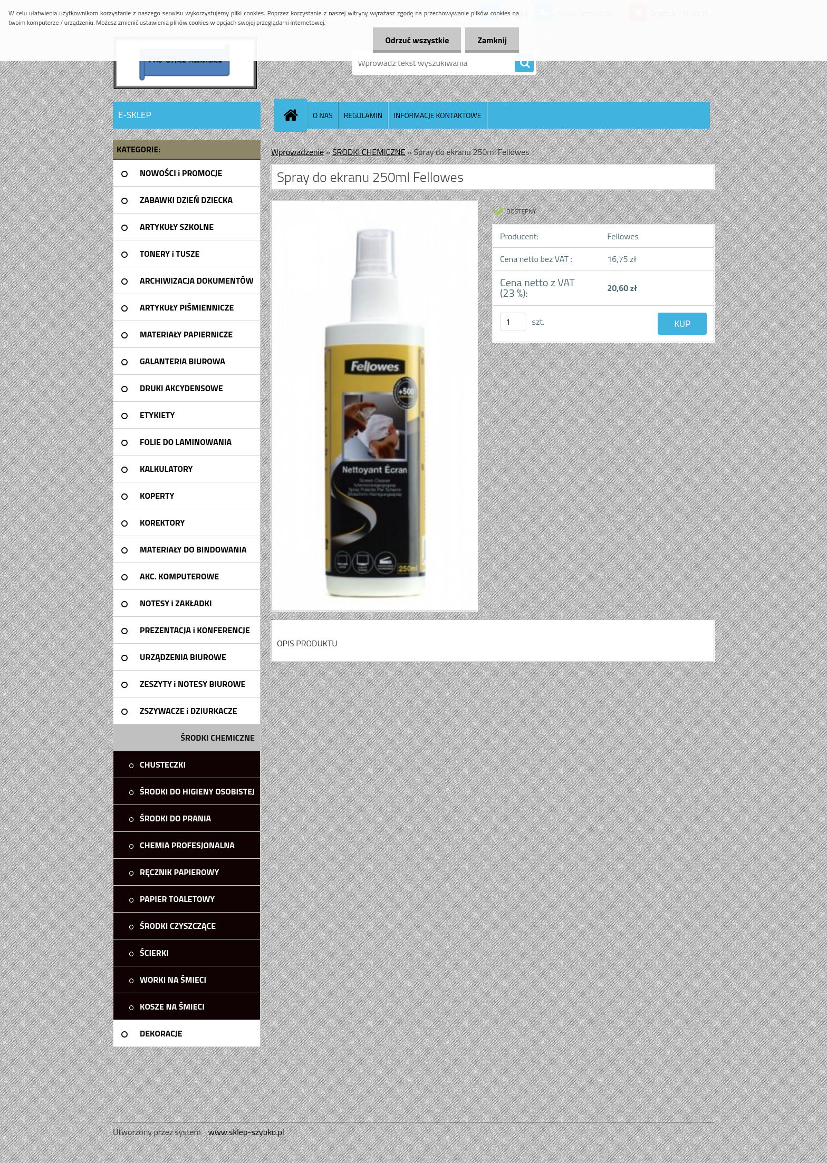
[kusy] (513, 322)
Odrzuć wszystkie (414, 40)
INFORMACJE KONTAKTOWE (437, 115)
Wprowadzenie (297, 152)
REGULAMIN (363, 115)
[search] (524, 63)
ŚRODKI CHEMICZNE (369, 152)
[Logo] (185, 62)
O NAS (323, 115)
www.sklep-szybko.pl (246, 1132)
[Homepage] (295, 115)
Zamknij (491, 40)
